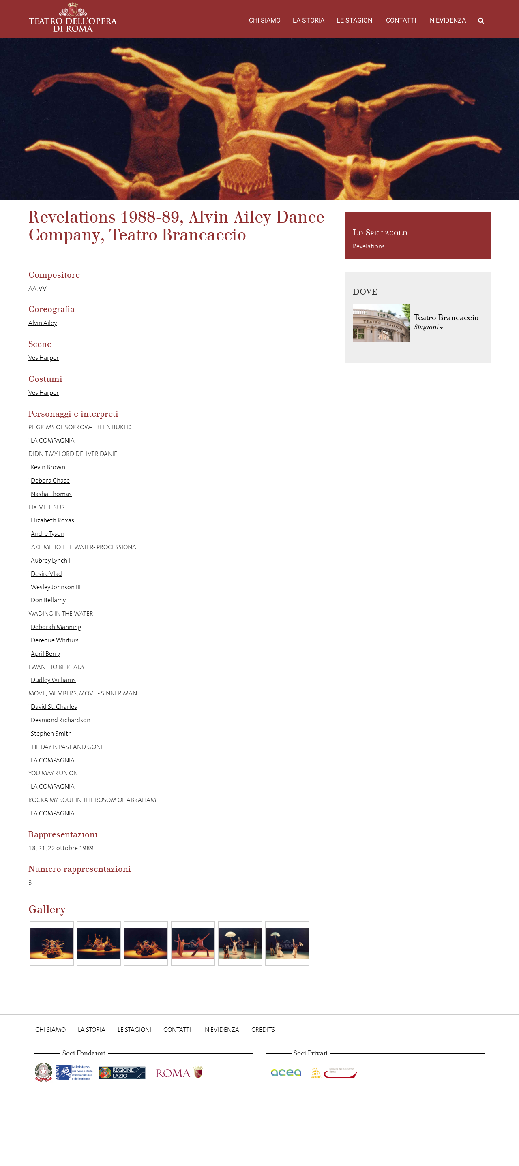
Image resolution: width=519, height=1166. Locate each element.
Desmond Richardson (60, 720)
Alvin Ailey (42, 323)
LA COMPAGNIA (53, 440)
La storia (308, 20)
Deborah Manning (56, 627)
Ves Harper (43, 357)
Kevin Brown (48, 467)
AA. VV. (37, 288)
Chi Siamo (265, 20)
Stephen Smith (51, 733)
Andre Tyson (47, 533)
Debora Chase (50, 480)
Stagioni (428, 327)
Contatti (401, 20)
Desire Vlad (46, 573)
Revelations (369, 246)
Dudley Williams (53, 680)
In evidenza (447, 20)
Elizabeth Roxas (52, 520)
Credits (263, 1029)
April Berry (45, 653)
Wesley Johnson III (56, 587)
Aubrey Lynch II (51, 560)
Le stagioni (355, 20)
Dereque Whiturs (55, 640)
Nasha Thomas (51, 494)
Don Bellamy (48, 600)
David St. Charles (54, 706)
